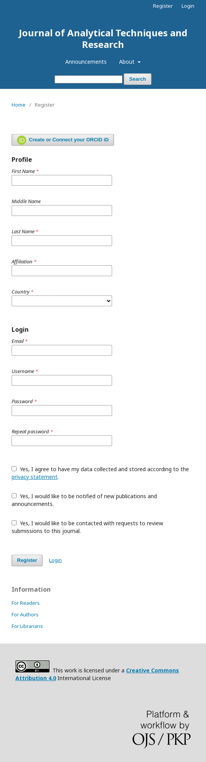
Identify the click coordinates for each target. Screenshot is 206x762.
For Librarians (27, 626)
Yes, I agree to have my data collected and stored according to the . (100, 472)
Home (19, 104)
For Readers (26, 602)
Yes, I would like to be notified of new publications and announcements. (84, 499)
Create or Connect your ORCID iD (63, 140)
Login (188, 5)
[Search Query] (88, 79)
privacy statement (35, 476)
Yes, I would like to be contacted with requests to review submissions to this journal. (87, 527)
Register (163, 5)
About (127, 61)
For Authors (25, 614)
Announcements (86, 61)
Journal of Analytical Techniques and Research (103, 38)
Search (137, 79)
